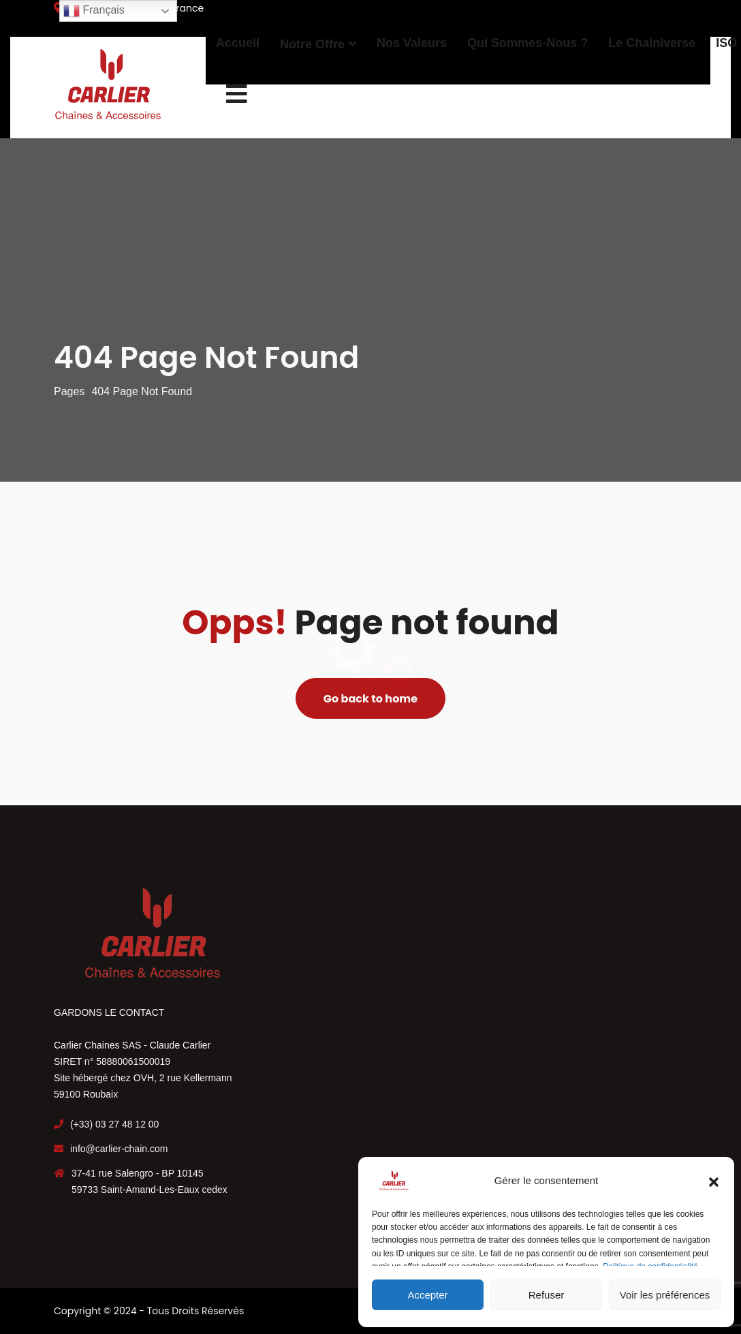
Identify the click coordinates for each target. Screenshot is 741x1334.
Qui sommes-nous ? (527, 43)
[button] (714, 1181)
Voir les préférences (665, 1295)
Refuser (547, 1295)
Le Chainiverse (651, 43)
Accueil (237, 43)
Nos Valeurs (412, 43)
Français (94, 11)
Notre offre (312, 44)
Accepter (427, 1295)
